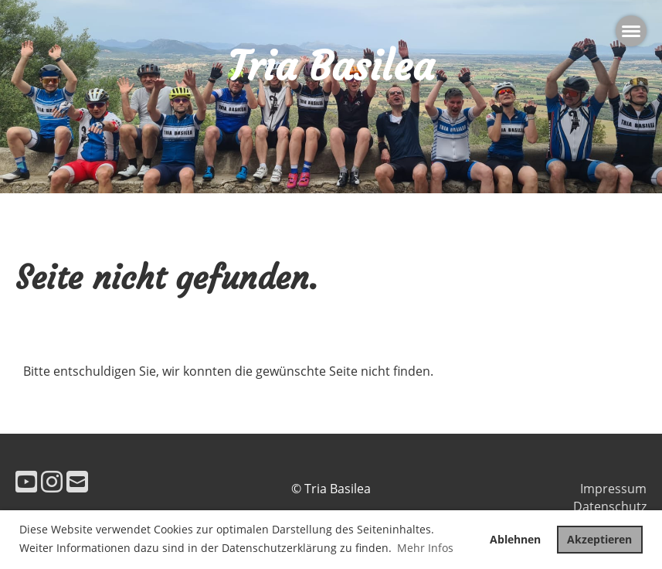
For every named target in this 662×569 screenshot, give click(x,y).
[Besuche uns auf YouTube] (26, 481)
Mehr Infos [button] (425, 547)
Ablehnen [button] (515, 539)
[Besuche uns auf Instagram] (52, 481)
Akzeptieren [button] (599, 539)
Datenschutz (610, 506)
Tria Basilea (331, 66)
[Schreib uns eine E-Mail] (77, 481)
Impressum (613, 488)
